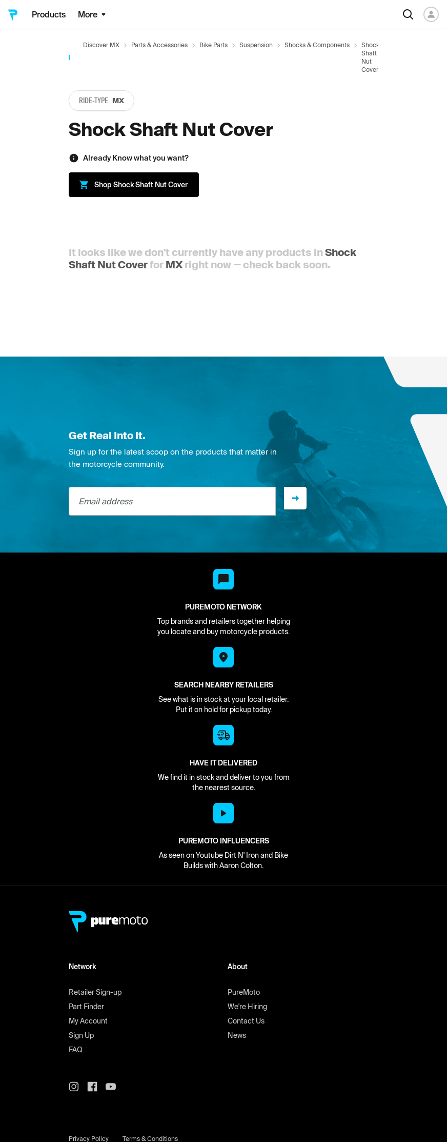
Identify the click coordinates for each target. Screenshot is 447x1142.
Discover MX (101, 45)
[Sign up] (295, 498)
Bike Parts (213, 45)
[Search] (408, 14)
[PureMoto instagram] (78, 1086)
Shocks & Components (317, 45)
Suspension (256, 45)
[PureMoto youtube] (115, 1086)
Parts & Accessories (159, 45)
